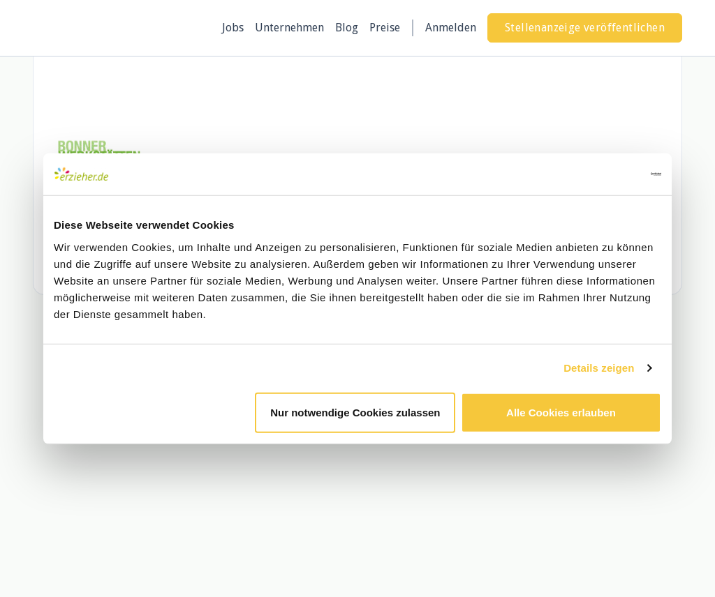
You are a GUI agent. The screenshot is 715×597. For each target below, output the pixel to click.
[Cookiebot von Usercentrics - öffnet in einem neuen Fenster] (600, 174)
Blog (346, 27)
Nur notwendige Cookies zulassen (355, 412)
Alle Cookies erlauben (561, 412)
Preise (384, 27)
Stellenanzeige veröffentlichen (585, 27)
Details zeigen (598, 368)
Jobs (233, 27)
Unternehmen (289, 27)
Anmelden (450, 27)
